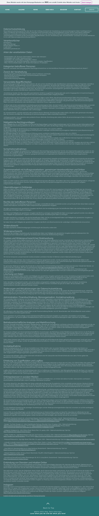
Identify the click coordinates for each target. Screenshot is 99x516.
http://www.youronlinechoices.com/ (15, 269)
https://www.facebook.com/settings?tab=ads (50, 419)
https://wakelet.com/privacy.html (14, 454)
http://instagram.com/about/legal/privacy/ (17, 432)
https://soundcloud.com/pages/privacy (16, 459)
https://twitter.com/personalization (14, 436)
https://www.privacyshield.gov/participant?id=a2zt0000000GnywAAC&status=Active (33, 421)
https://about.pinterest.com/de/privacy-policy (80, 439)
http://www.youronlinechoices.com (78, 419)
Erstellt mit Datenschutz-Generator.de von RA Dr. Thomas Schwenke (24, 496)
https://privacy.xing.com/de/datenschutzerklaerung (20, 450)
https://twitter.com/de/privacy (78, 435)
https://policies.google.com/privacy (15, 425)
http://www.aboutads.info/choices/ (52, 267)
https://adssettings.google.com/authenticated (46, 425)
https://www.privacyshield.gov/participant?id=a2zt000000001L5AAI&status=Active (29, 427)
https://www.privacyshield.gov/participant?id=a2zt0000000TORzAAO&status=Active (60, 436)
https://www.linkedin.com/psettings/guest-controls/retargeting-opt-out (36, 444)
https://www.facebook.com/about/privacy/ (17, 419)
